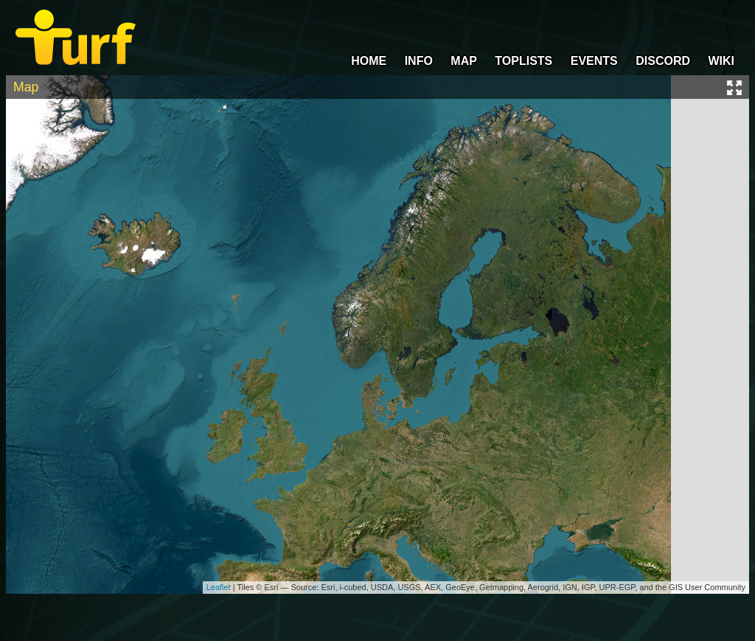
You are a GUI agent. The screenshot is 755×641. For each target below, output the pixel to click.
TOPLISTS (523, 61)
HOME (368, 61)
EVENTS (594, 61)
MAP (463, 61)
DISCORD (663, 61)
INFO (419, 61)
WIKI (721, 61)
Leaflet (218, 587)
